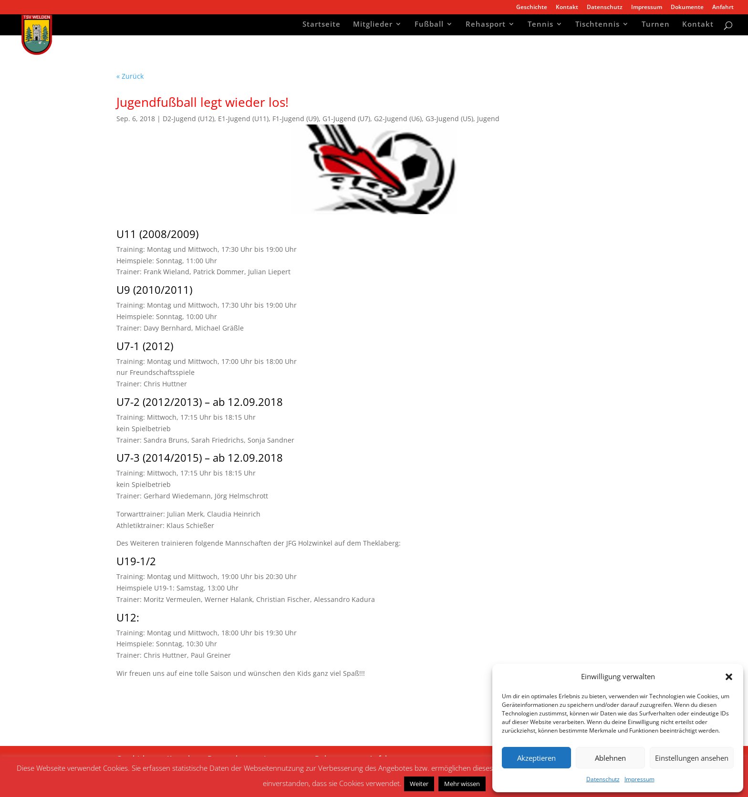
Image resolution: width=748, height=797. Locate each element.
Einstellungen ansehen (691, 758)
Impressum (639, 779)
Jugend (488, 118)
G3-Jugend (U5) (449, 118)
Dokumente (687, 7)
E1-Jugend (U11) (243, 118)
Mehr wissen (462, 783)
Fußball (429, 25)
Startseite (321, 25)
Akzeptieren (536, 758)
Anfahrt (723, 7)
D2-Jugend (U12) (188, 118)
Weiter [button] (419, 783)
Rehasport (486, 25)
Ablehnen (610, 758)
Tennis (540, 25)
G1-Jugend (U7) (346, 118)
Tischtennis (597, 25)
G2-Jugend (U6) (398, 118)
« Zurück (130, 76)
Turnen (656, 25)
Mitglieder (373, 25)
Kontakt (567, 7)
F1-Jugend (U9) (295, 118)
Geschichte (531, 7)
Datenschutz (603, 779)
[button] (729, 677)
